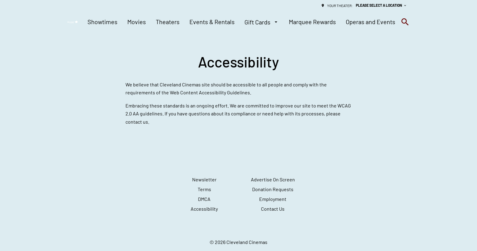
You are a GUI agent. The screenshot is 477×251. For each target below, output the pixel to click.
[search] (405, 22)
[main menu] (241, 22)
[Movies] (136, 22)
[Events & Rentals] (212, 22)
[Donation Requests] (272, 189)
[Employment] (272, 199)
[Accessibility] (204, 209)
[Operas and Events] (370, 22)
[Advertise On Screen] (273, 179)
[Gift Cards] (261, 22)
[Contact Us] (273, 209)
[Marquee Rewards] (312, 22)
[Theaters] (168, 22)
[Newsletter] (204, 179)
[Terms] (204, 189)
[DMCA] (204, 199)
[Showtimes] (102, 22)
